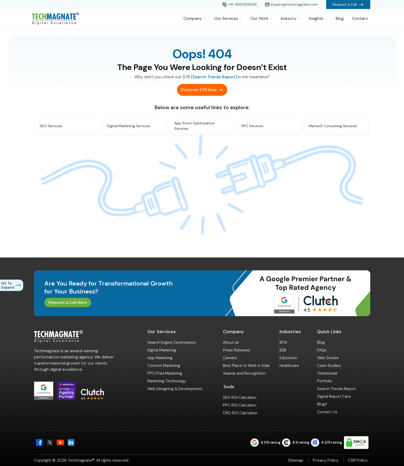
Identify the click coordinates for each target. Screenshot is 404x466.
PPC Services (252, 126)
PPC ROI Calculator (240, 405)
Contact (360, 18)
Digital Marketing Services (128, 126)
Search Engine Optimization (171, 342)
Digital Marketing (161, 350)
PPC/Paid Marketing (164, 373)
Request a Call (348, 4)
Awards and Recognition (244, 373)
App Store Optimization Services (194, 126)
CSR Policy (358, 460)
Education (288, 357)
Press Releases (236, 350)
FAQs (321, 350)
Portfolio (324, 381)
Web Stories (328, 357)
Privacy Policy (326, 460)
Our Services (228, 18)
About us (231, 342)
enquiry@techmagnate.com (291, 4)
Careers (230, 357)
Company (194, 18)
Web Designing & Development (175, 388)
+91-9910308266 (239, 4)
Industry (291, 18)
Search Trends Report (336, 388)
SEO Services (51, 126)
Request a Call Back (67, 302)
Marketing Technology (166, 381)
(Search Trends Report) (214, 77)
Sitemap (296, 460)
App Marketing (160, 357)
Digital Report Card (334, 396)
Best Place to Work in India (246, 365)
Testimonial (327, 373)
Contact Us (327, 412)
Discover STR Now (199, 89)
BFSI (283, 342)
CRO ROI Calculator (240, 413)
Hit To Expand (12, 285)
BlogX (322, 404)
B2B (283, 350)
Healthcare (289, 365)
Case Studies (329, 365)
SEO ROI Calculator (240, 397)
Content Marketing (163, 365)
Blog (340, 18)
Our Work (261, 18)
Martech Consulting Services (333, 126)
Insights (318, 18)
